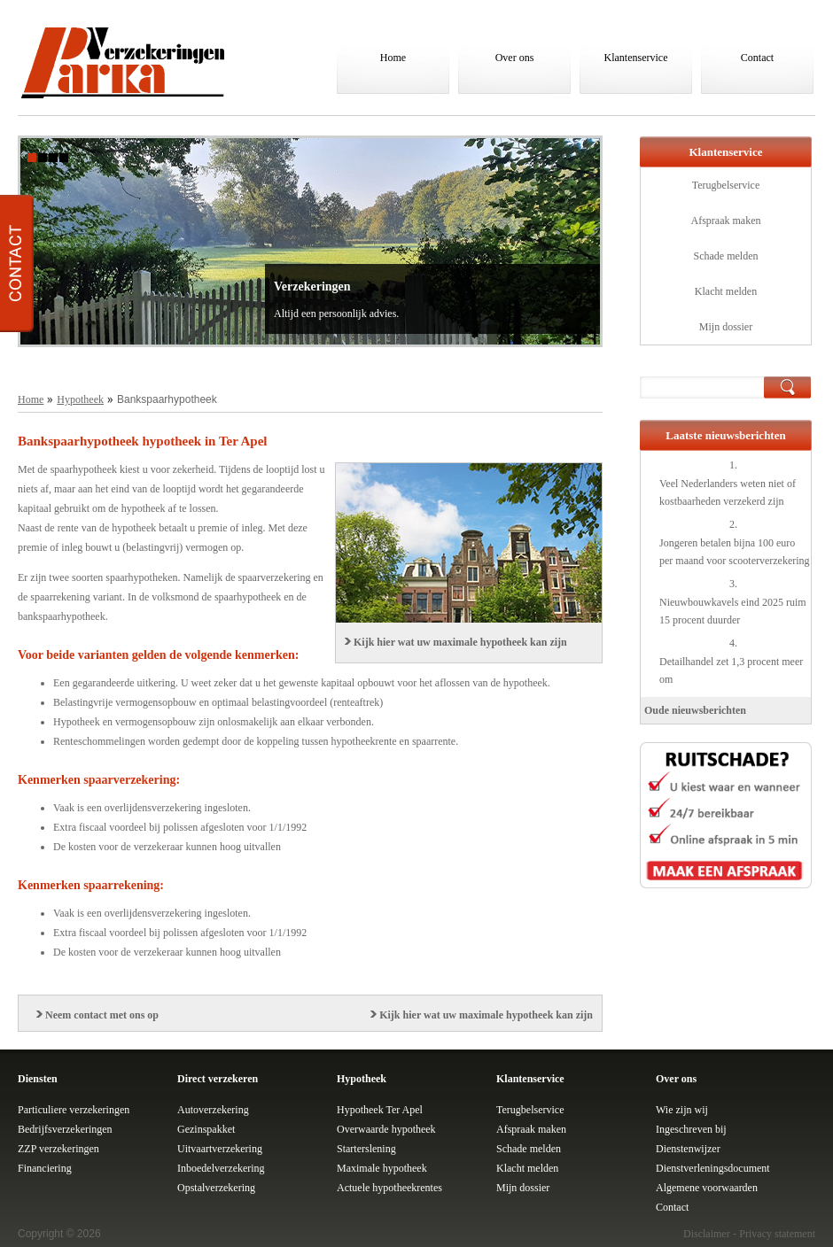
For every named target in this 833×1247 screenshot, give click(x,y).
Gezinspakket (206, 1129)
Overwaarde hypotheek (386, 1129)
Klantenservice (636, 57)
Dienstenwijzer (688, 1148)
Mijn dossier (725, 327)
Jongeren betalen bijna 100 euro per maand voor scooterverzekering (734, 552)
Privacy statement (777, 1234)
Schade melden (726, 256)
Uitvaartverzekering (219, 1148)
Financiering (45, 1168)
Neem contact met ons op (102, 1015)
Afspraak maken (726, 220)
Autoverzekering (213, 1110)
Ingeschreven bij (691, 1129)
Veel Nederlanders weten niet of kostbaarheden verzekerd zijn (727, 492)
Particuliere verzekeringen (73, 1110)
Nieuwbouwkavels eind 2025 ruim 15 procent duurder (732, 611)
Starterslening (366, 1148)
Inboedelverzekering (221, 1168)
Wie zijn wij (682, 1110)
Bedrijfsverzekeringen (65, 1129)
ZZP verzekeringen (58, 1148)
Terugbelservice (725, 185)
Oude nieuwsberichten (695, 710)
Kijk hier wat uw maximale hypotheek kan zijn (460, 642)
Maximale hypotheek (382, 1168)
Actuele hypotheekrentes (389, 1187)
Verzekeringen (312, 286)
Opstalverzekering (216, 1187)
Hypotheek (80, 399)
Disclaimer (706, 1234)
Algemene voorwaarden (707, 1187)
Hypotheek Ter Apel (380, 1110)
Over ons (514, 57)
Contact (757, 57)
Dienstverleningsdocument (713, 1168)
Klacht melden (726, 291)
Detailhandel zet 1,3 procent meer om (731, 670)
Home (393, 57)
